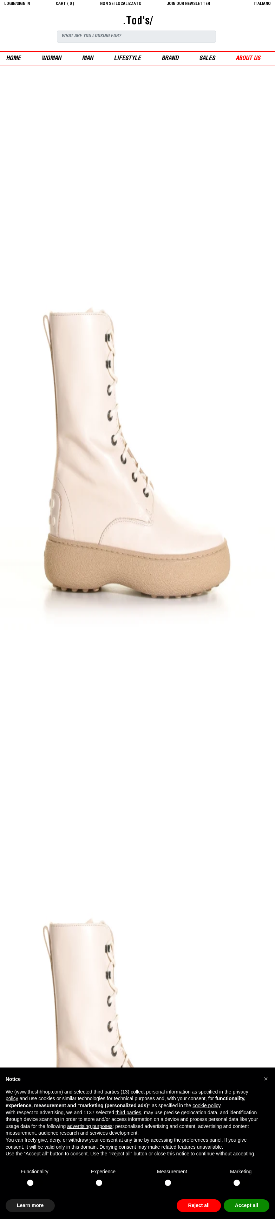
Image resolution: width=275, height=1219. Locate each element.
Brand (170, 59)
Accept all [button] (246, 1205)
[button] (265, 1078)
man (87, 59)
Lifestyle (127, 59)
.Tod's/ (137, 22)
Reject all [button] (198, 1205)
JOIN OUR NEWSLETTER (188, 4)
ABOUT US (248, 59)
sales (207, 59)
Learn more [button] (30, 1205)
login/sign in (17, 4)
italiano (262, 4)
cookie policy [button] (206, 1105)
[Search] (136, 37)
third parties (128, 1112)
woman (51, 59)
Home (13, 59)
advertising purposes (89, 1126)
